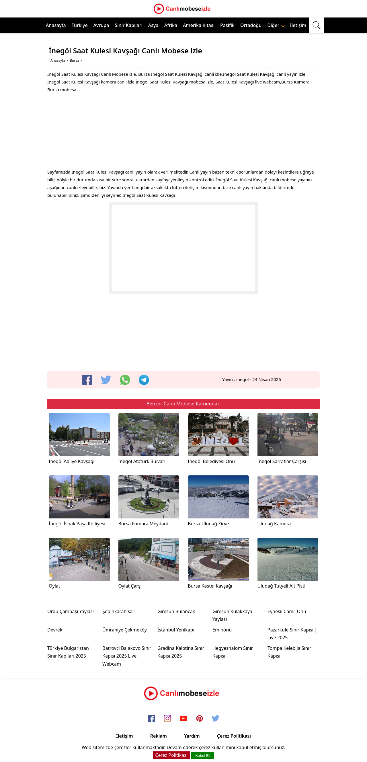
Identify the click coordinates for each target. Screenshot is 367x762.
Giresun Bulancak (176, 611)
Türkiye (80, 25)
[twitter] (106, 380)
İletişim (298, 25)
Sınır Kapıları (128, 25)
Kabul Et (202, 755)
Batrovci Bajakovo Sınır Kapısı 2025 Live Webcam (126, 656)
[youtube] (183, 718)
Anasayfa (56, 25)
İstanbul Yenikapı (175, 630)
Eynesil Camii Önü (287, 611)
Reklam (158, 736)
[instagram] (167, 718)
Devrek (54, 630)
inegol (242, 379)
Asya (153, 25)
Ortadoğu (250, 25)
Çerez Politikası (234, 736)
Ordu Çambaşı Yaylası (70, 611)
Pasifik (227, 25)
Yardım (192, 736)
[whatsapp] (125, 380)
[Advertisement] (183, 132)
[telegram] (144, 380)
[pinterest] (199, 718)
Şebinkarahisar (118, 611)
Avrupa (101, 25)
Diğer (276, 25)
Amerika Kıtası (198, 25)
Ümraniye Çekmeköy (124, 630)
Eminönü (222, 630)
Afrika (170, 25)
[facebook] (87, 380)
